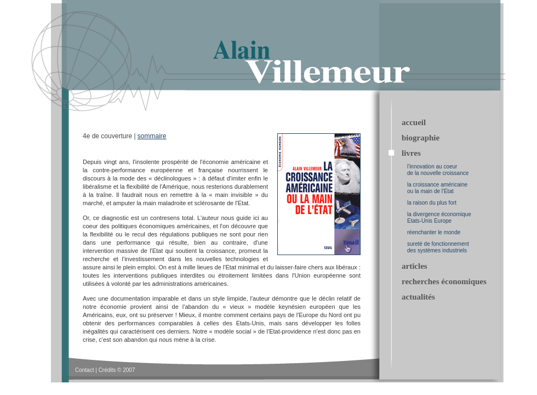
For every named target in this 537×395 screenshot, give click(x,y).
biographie (420, 137)
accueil (414, 122)
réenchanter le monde (433, 232)
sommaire (152, 136)
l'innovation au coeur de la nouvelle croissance (438, 169)
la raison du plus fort (431, 203)
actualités (418, 296)
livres (411, 153)
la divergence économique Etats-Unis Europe (439, 217)
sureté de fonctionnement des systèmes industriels (438, 247)
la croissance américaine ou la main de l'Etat (437, 188)
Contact (84, 370)
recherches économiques (444, 281)
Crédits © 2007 (117, 370)
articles (414, 266)
